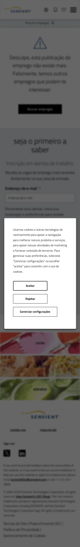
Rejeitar (30, 298)
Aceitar (30, 285)
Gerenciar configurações (35, 311)
